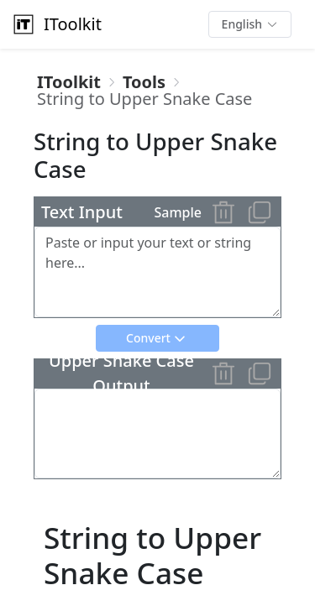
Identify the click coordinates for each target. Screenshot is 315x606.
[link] (69, 82)
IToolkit (56, 24)
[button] (249, 24)
